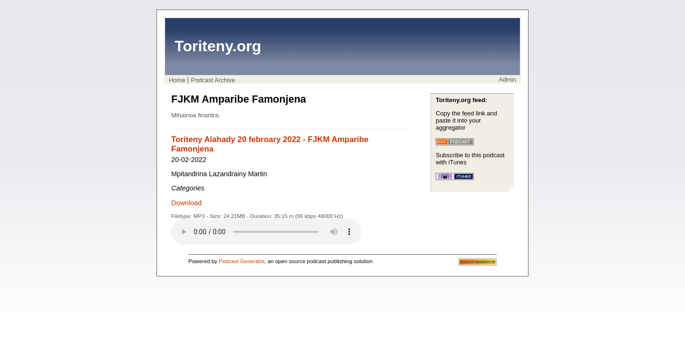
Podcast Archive (213, 80)
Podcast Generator (241, 261)
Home (177, 80)
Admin (507, 79)
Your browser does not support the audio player (266, 232)
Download (186, 203)
